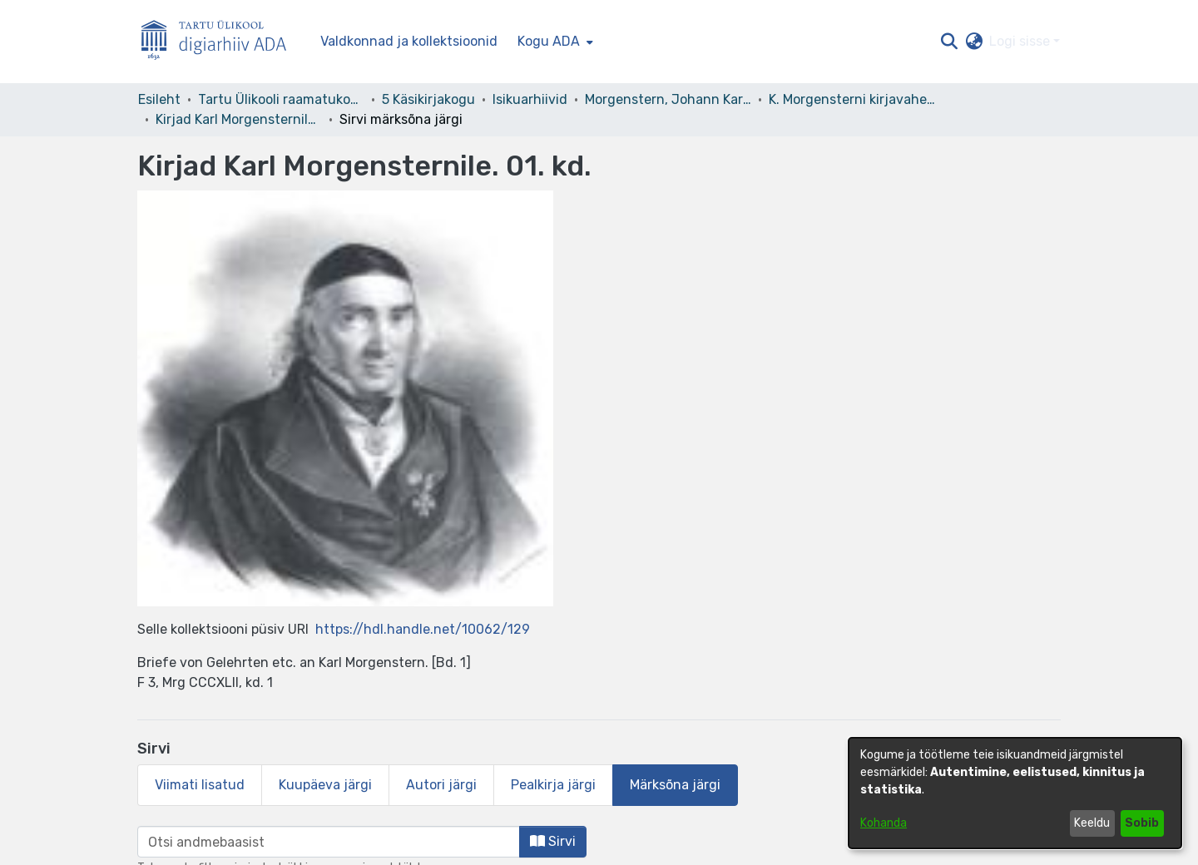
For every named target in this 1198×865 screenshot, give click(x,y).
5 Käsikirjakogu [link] (428, 99)
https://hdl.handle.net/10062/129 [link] (422, 629)
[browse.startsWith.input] (328, 842)
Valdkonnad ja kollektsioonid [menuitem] (409, 41)
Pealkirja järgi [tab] (553, 785)
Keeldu (1092, 823)
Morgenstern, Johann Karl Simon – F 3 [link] (668, 99)
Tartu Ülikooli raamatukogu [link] (281, 99)
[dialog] (1015, 793)
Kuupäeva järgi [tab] (325, 785)
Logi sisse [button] (1021, 41)
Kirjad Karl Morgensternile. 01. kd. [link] (239, 119)
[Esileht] (220, 42)
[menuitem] (553, 41)
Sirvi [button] (553, 841)
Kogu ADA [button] (548, 41)
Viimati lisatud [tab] (200, 785)
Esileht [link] (159, 99)
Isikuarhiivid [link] (530, 99)
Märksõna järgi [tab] (675, 785)
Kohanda (883, 823)
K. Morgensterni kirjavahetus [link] (852, 99)
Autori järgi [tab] (441, 785)
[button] (948, 42)
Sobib (1142, 823)
